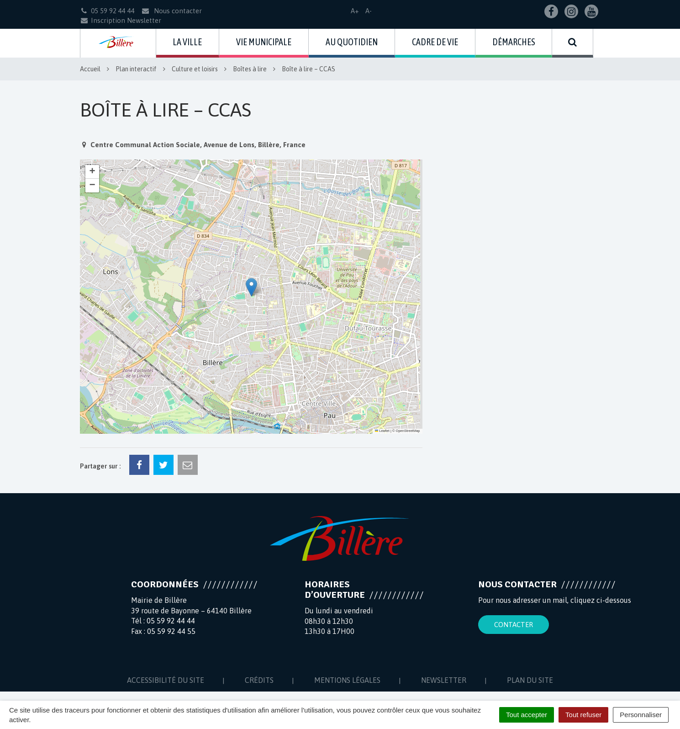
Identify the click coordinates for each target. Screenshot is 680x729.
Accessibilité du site (165, 680)
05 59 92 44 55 (171, 631)
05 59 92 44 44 (171, 621)
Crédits (259, 680)
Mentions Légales (347, 680)
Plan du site (530, 680)
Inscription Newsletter (120, 20)
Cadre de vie (435, 42)
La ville (187, 42)
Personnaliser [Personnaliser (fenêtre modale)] (641, 714)
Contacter (513, 624)
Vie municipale (263, 42)
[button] (251, 287)
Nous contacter (171, 11)
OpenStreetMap (408, 431)
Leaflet (382, 431)
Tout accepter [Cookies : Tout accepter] (526, 714)
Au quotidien (352, 42)
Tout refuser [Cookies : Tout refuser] (583, 714)
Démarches (513, 42)
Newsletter (443, 680)
